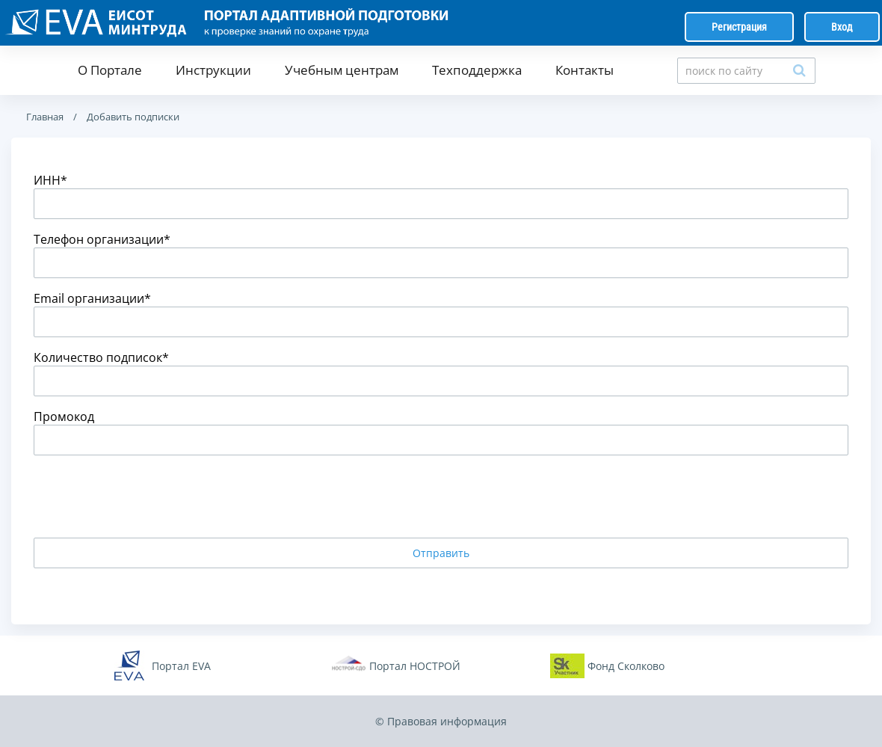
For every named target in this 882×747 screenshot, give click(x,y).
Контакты (584, 70)
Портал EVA (181, 666)
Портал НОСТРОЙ (414, 666)
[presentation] (147, 496)
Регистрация (739, 27)
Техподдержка (477, 70)
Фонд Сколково (626, 666)
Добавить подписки (131, 116)
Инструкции (213, 70)
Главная (45, 116)
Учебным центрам (341, 70)
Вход (842, 27)
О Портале (110, 70)
